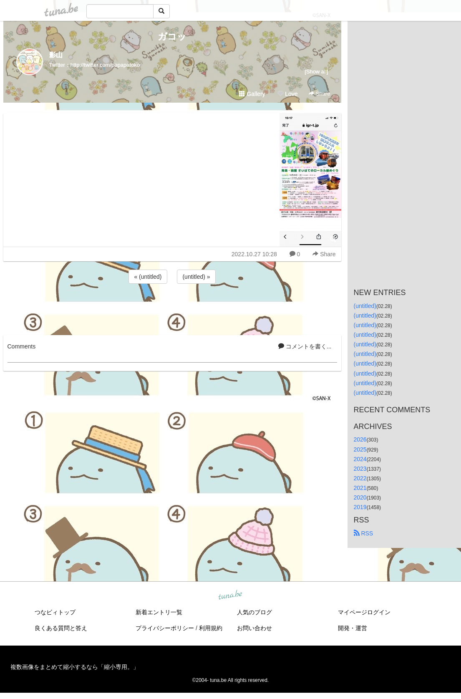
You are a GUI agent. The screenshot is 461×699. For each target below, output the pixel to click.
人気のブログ (254, 612)
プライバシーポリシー (165, 628)
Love (287, 94)
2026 (360, 439)
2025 (360, 449)
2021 (360, 488)
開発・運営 (352, 628)
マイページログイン (364, 612)
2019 (360, 507)
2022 (360, 478)
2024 (360, 459)
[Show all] (316, 71)
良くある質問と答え (61, 628)
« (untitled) (147, 276)
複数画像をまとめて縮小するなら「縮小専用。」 (74, 667)
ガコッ (172, 36)
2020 (360, 497)
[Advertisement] (172, 308)
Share (319, 94)
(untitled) (365, 306)
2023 (360, 468)
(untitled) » (196, 276)
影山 (56, 54)
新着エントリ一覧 (159, 612)
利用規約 (210, 628)
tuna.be (230, 595)
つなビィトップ (55, 612)
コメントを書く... (305, 346)
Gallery (252, 94)
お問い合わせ (254, 628)
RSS (363, 533)
